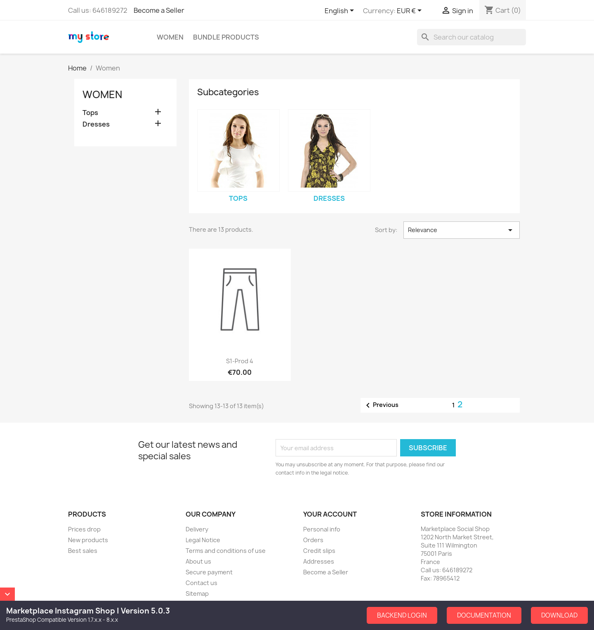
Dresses (96, 124)
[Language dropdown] (341, 11)
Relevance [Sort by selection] (461, 230)
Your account (330, 514)
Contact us (201, 583)
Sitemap (197, 593)
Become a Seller (159, 10)
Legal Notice (203, 540)
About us (198, 561)
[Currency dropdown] (410, 11)
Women (170, 37)
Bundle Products (226, 37)
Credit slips (319, 551)
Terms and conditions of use (226, 551)
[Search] (471, 37)
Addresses (318, 561)
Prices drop (84, 529)
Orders (313, 540)
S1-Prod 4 (239, 361)
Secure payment (209, 572)
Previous (380, 405)
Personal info (321, 529)
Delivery (197, 529)
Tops (90, 112)
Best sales (82, 551)
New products (88, 540)
